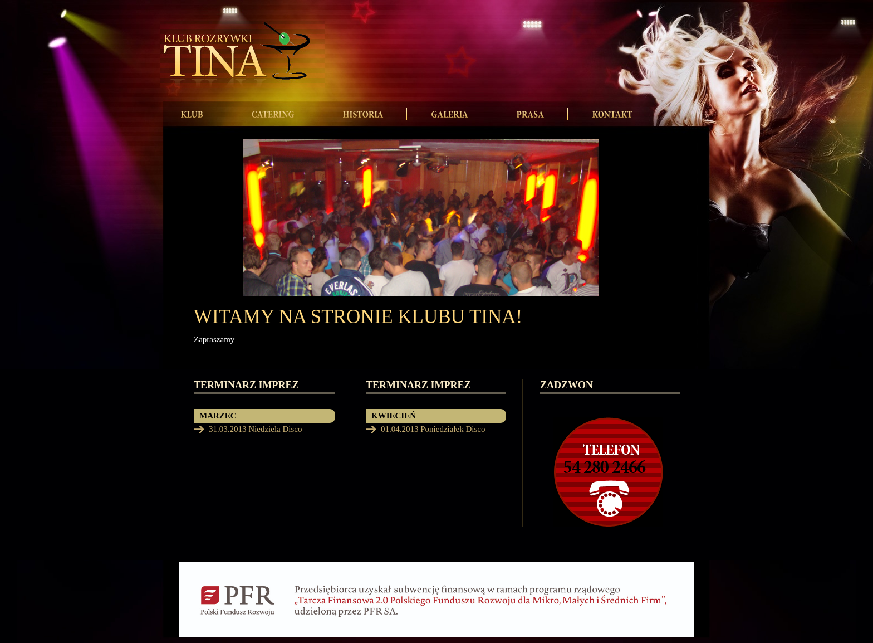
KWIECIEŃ (393, 415)
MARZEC (218, 415)
